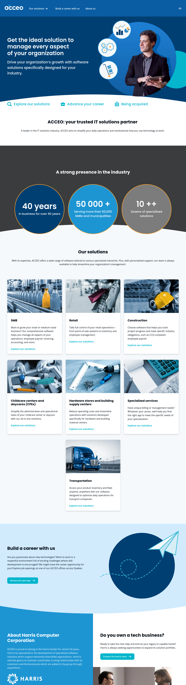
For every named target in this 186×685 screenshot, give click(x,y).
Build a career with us (67, 8)
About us (90, 8)
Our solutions (36, 8)
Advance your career (82, 104)
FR (180, 8)
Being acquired (131, 104)
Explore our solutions (28, 104)
